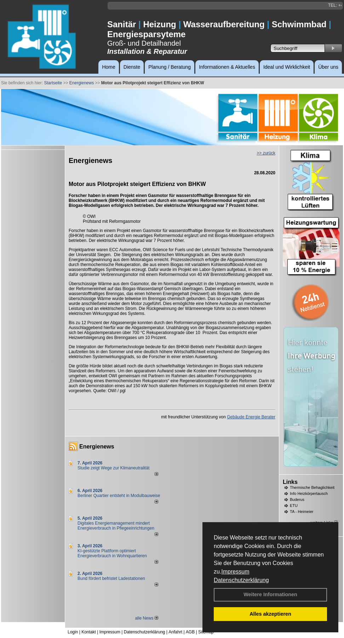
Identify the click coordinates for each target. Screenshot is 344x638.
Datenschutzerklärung (241, 580)
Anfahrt (175, 631)
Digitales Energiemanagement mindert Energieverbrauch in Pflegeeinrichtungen (116, 526)
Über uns (328, 67)
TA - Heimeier (301, 511)
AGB (190, 631)
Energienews (96, 447)
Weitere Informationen (270, 594)
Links (290, 482)
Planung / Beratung (169, 67)
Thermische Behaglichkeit (312, 487)
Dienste (132, 67)
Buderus (297, 499)
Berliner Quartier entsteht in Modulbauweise (119, 495)
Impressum (235, 572)
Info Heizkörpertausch (309, 493)
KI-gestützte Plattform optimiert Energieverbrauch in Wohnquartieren (112, 553)
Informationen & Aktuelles (227, 67)
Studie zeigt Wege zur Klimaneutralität (113, 467)
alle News (146, 618)
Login (73, 631)
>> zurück (266, 153)
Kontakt (88, 631)
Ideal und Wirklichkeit (286, 67)
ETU (294, 505)
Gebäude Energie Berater (251, 416)
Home (108, 67)
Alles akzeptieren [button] (270, 614)
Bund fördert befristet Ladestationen (111, 578)
